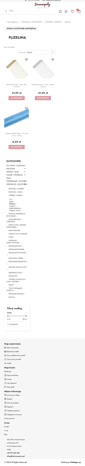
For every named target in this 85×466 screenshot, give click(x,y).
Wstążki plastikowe (15, 208)
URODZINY (10, 169)
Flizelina (12, 204)
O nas (6, 430)
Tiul (10, 199)
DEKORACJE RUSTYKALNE (17, 253)
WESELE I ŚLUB (12, 172)
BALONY (11, 297)
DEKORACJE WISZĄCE (16, 294)
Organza (12, 206)
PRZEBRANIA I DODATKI (16, 181)
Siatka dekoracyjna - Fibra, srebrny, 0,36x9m (42, 85)
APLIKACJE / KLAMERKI (16, 189)
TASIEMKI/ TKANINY (15, 195)
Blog (5, 434)
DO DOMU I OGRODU (15, 166)
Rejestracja (7, 371)
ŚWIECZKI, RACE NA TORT (18, 267)
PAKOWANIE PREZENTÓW (18, 261)
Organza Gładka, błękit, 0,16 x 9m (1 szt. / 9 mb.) (16, 134)
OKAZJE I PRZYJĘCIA (14, 175)
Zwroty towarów (9, 418)
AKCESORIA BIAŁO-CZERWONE (14, 220)
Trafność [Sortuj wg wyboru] (40, 52)
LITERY (11, 237)
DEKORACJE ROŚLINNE (16, 249)
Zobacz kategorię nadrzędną (21, 28)
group (75, 462)
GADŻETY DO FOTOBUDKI (18, 234)
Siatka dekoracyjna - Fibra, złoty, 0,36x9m (16, 85)
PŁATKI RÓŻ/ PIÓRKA (16, 258)
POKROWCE (13, 276)
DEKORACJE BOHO (15, 246)
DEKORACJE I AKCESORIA (16, 184)
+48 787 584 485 (13, 453)
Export (8, 178)
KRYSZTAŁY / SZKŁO (15, 192)
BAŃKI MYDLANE (14, 230)
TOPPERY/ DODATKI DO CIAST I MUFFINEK (15, 280)
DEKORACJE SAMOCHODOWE (12, 241)
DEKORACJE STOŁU (15, 273)
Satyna (11, 201)
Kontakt (6, 427)
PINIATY (11, 285)
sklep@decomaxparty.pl (16, 456)
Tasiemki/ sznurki (14, 210)
